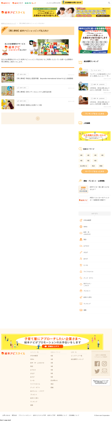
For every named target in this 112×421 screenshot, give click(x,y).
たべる (86, 265)
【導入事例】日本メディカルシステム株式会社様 (33, 92)
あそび (86, 259)
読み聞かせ (83, 166)
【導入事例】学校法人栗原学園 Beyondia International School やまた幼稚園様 (44, 78)
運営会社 (14, 415)
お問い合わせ (6, 415)
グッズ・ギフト (96, 70)
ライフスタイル (88, 271)
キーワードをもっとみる (94, 171)
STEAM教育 (87, 220)
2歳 (95, 155)
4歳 (81, 160)
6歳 (95, 160)
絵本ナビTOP (51, 415)
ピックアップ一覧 (76, 356)
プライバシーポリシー (25, 415)
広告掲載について (74, 415)
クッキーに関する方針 (54, 3)
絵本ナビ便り (21, 74)
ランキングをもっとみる (94, 114)
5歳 (88, 160)
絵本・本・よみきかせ (97, 84)
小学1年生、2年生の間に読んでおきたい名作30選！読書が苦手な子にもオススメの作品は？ (99, 103)
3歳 (102, 155)
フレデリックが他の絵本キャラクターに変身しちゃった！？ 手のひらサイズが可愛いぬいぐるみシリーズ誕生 (100, 75)
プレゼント (87, 291)
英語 (93, 166)
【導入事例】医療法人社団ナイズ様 (29, 105)
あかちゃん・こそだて (88, 284)
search (109, 2)
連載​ (85, 310)
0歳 (81, 155)
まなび (86, 252)
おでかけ (86, 246)
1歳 (88, 155)
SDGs (85, 226)
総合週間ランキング (77, 359)
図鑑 (101, 166)
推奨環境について (62, 415)
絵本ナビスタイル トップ (8, 23)
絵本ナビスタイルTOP (39, 415)
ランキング (87, 303)
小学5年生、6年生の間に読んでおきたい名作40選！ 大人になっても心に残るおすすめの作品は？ (100, 89)
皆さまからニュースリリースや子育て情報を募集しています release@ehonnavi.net (100, 382)
